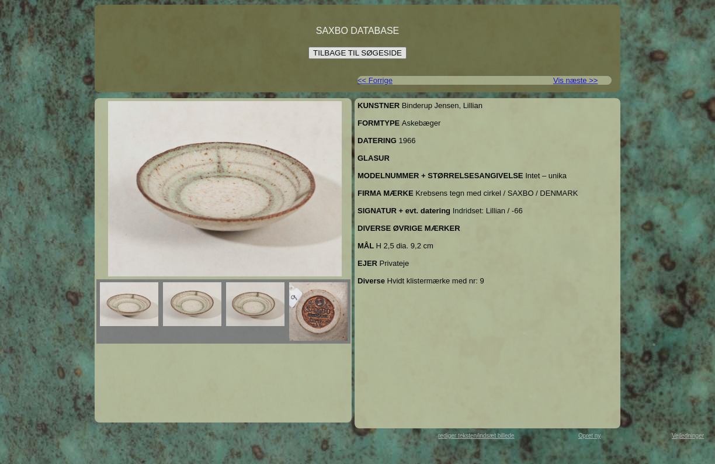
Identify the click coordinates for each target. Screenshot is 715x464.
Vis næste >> (575, 80)
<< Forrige (375, 80)
